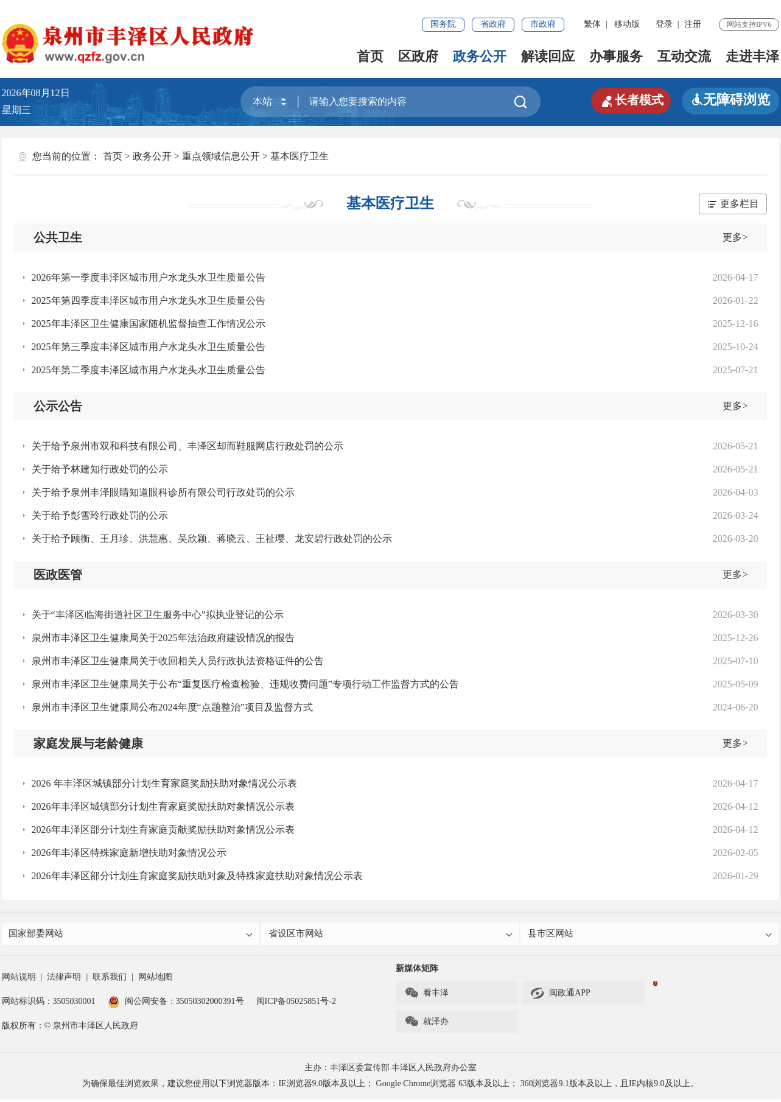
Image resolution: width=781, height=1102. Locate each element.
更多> (735, 237)
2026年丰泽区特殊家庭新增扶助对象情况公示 (129, 853)
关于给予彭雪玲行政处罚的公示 (100, 515)
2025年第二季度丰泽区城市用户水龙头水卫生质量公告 (148, 370)
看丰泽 (426, 996)
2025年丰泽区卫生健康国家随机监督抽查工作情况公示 (148, 323)
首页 (370, 56)
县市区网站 (650, 935)
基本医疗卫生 (299, 156)
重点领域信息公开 (221, 156)
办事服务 (616, 56)
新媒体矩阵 (417, 971)
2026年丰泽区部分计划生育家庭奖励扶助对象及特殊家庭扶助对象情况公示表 (197, 876)
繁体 (592, 24)
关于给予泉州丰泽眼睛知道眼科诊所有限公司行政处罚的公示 (163, 492)
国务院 (443, 24)
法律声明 (64, 979)
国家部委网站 (132, 935)
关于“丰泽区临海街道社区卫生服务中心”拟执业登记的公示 (158, 614)
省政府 (493, 24)
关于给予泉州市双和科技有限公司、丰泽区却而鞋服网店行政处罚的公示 (187, 446)
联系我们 (110, 979)
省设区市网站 (391, 935)
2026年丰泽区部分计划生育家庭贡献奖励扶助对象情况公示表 (163, 829)
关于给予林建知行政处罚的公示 (100, 469)
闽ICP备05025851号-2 (296, 1004)
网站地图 (155, 979)
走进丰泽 (752, 56)
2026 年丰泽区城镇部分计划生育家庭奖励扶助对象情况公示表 (164, 783)
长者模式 (627, 100)
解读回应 (548, 56)
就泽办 (426, 1024)
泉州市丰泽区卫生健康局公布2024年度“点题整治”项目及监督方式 (172, 707)
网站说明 (19, 979)
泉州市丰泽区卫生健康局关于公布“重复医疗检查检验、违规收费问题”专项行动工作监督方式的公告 (245, 684)
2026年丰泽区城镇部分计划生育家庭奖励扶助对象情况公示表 (163, 806)
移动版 (627, 24)
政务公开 (479, 56)
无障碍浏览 (730, 99)
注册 (692, 24)
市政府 (543, 24)
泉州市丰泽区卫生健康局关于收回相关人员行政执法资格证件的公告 (178, 661)
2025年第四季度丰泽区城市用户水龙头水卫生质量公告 (148, 300)
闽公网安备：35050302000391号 (176, 1004)
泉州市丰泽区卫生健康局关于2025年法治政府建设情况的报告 (163, 638)
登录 (664, 24)
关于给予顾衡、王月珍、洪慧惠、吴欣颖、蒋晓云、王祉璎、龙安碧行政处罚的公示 (212, 538)
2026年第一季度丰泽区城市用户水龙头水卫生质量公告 (148, 277)
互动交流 (684, 56)
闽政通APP (560, 996)
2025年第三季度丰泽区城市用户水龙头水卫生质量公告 (148, 347)
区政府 (418, 56)
